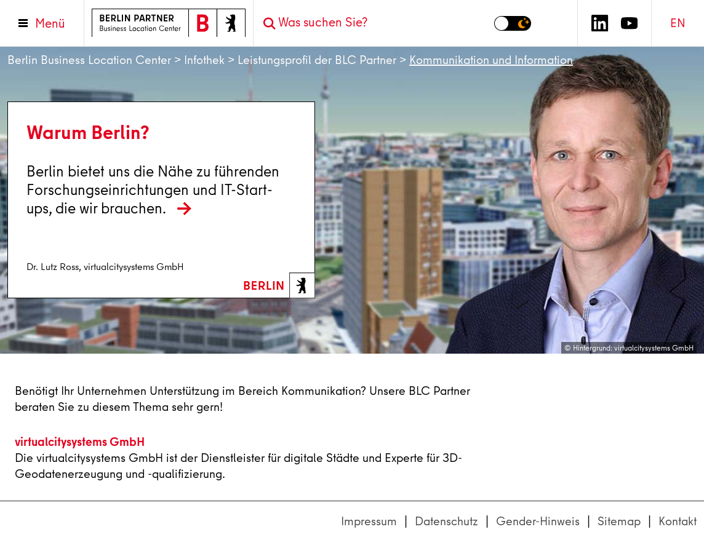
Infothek (204, 60)
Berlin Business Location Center (89, 60)
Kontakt (677, 521)
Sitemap (619, 521)
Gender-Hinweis (538, 521)
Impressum (369, 521)
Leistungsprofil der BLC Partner (317, 60)
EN (678, 23)
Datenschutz (446, 521)
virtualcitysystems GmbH (80, 441)
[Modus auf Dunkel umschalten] (512, 23)
